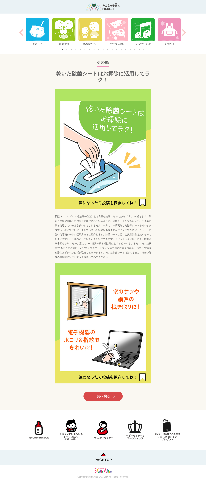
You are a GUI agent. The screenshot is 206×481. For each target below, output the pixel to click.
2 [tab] (66, 49)
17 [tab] (134, 49)
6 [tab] (84, 49)
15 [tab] (125, 49)
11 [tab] (107, 49)
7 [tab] (89, 49)
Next (183, 32)
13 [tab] (116, 49)
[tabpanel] (37, 31)
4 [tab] (75, 49)
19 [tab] (143, 49)
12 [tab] (112, 49)
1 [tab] (62, 49)
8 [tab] (94, 49)
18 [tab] (139, 49)
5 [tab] (80, 49)
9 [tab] (98, 49)
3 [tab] (71, 49)
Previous (21, 32)
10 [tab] (103, 49)
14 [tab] (121, 49)
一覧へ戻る (102, 396)
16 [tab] (130, 49)
